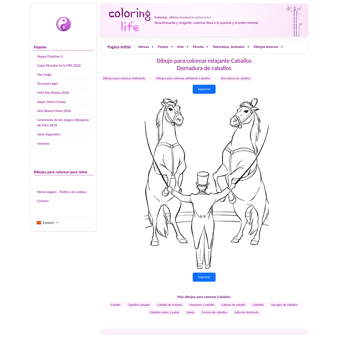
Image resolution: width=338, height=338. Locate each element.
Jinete (190, 312)
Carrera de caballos (214, 312)
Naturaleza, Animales (229, 47)
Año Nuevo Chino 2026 (54, 111)
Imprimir (204, 89)
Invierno (43, 143)
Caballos (258, 305)
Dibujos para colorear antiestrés (124, 78)
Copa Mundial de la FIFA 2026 (59, 65)
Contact (43, 201)
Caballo (116, 305)
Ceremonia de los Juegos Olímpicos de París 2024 (63, 123)
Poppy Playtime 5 (50, 56)
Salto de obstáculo (246, 312)
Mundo (198, 47)
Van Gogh (44, 74)
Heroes (143, 47)
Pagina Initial (119, 46)
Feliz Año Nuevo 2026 (53, 92)
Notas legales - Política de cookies (61, 192)
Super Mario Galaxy (51, 102)
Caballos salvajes (139, 305)
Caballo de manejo (169, 305)
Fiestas (163, 47)
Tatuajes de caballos (284, 305)
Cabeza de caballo (233, 305)
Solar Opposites (48, 134)
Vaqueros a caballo (201, 305)
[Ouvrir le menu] (152, 47)
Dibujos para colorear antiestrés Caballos (183, 78)
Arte (180, 47)
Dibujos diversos (266, 47)
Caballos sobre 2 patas (164, 312)
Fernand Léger (47, 83)
